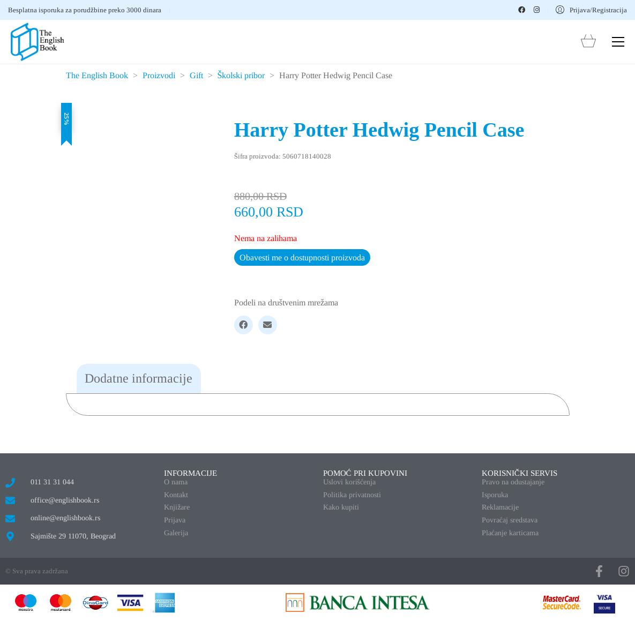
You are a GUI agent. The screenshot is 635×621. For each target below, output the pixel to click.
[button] (618, 41)
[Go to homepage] (37, 42)
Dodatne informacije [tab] (138, 378)
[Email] (267, 325)
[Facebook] (243, 325)
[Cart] (588, 42)
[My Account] (591, 9)
